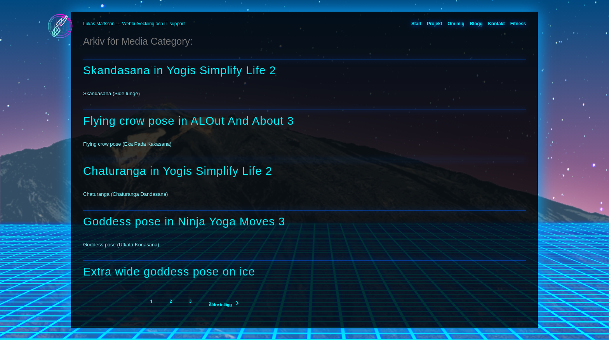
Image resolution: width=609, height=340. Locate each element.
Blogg (476, 23)
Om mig (455, 23)
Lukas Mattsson (99, 23)
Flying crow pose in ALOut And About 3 (188, 121)
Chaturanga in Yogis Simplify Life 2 (177, 171)
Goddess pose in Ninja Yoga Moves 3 (184, 221)
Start (416, 23)
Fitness (518, 23)
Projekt (434, 23)
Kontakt (496, 23)
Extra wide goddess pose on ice (169, 271)
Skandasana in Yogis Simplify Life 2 (179, 70)
